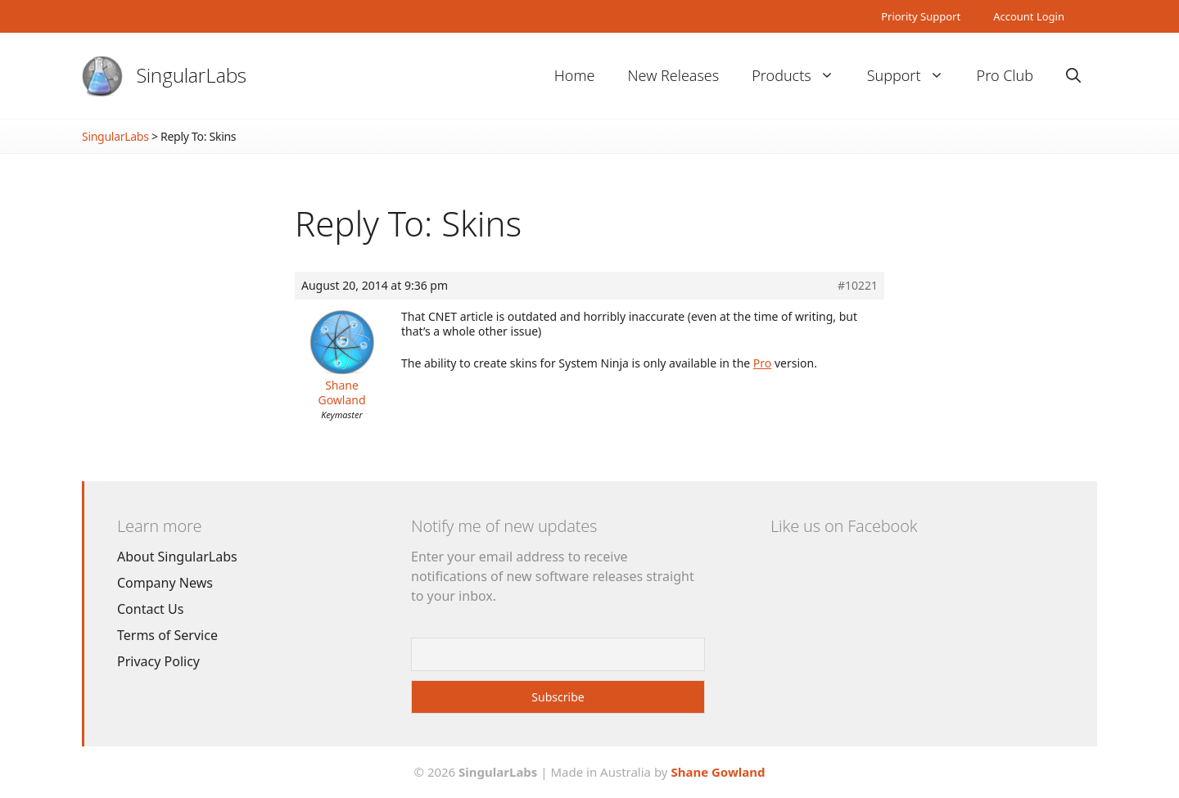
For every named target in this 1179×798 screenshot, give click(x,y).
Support (913, 75)
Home (574, 75)
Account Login (1028, 16)
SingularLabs (191, 74)
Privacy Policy (158, 661)
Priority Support (920, 16)
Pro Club (1005, 75)
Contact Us (150, 609)
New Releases (673, 75)
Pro (762, 363)
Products (801, 75)
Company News (165, 583)
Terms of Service (167, 635)
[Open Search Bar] (1073, 75)
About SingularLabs (177, 557)
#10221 (858, 285)
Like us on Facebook (843, 526)
